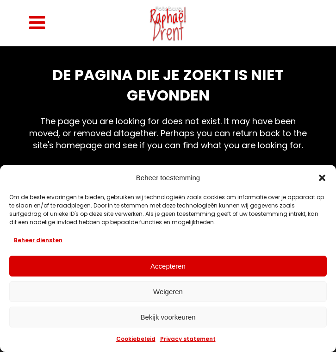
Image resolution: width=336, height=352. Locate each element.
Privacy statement (188, 339)
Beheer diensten (38, 240)
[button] (322, 177)
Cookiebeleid (136, 339)
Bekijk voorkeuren (167, 317)
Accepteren (168, 266)
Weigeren (168, 291)
